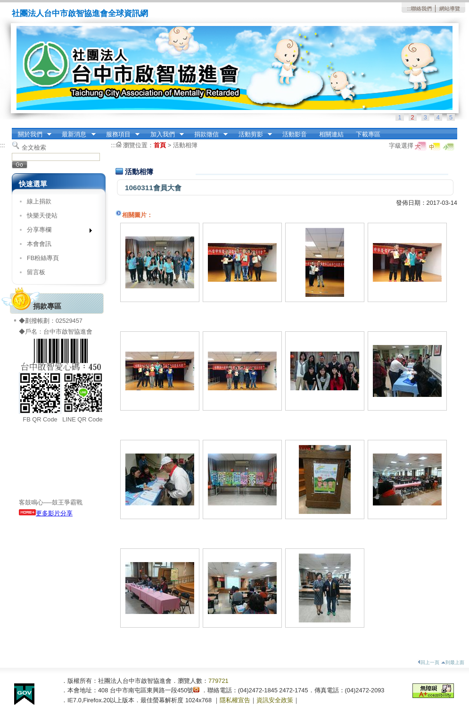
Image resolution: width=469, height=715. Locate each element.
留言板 (36, 272)
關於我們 (31, 134)
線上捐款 (39, 201)
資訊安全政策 (274, 700)
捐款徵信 (208, 134)
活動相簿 (185, 145)
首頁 (160, 145)
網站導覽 (449, 8)
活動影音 (294, 134)
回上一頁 (428, 662)
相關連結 (331, 134)
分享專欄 (56, 231)
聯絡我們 (421, 8)
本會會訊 (39, 243)
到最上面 (452, 662)
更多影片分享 (46, 513)
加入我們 (164, 134)
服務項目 (120, 134)
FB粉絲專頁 (43, 257)
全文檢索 (34, 147)
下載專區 (368, 134)
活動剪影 (252, 134)
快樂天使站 (42, 215)
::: (409, 8)
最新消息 (76, 134)
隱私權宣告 (235, 700)
